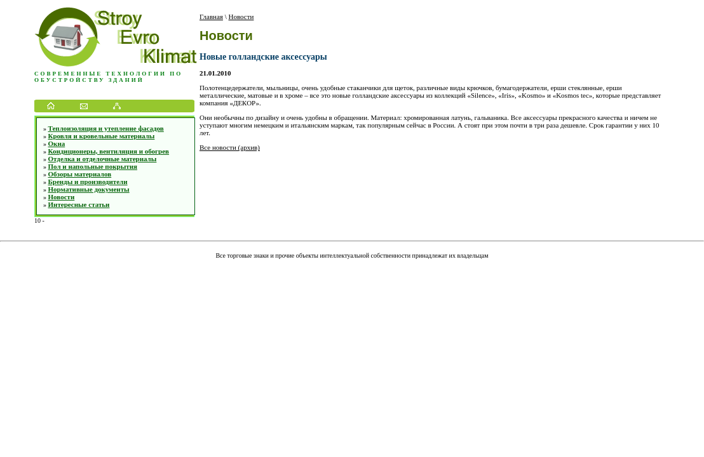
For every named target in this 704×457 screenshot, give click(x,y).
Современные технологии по (108, 73)
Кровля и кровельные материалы (101, 136)
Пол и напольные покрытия (92, 166)
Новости (61, 197)
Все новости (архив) (230, 147)
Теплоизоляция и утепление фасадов (106, 128)
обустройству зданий (89, 80)
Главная (211, 16)
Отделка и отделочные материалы (102, 158)
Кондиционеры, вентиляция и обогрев (109, 151)
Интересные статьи (79, 204)
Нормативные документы (89, 189)
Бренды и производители (88, 181)
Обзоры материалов (80, 174)
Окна (56, 143)
